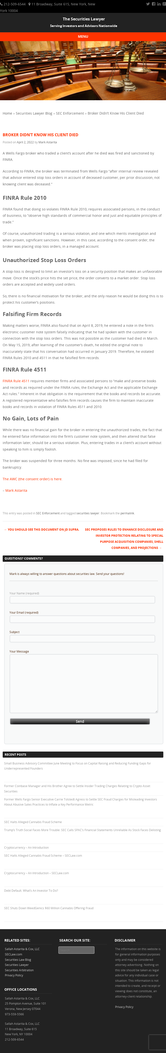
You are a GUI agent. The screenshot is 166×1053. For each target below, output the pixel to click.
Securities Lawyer (17, 965)
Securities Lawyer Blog (34, 113)
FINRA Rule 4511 (16, 381)
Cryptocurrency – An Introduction (26, 847)
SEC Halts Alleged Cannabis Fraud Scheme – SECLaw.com (43, 855)
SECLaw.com (13, 954)
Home (7, 113)
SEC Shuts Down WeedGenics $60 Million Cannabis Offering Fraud (48, 908)
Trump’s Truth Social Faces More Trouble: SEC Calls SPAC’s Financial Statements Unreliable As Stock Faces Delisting (82, 830)
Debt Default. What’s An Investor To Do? (31, 890)
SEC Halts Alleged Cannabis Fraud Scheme (33, 822)
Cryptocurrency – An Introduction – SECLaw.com (36, 873)
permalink (127, 513)
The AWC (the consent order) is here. (33, 479)
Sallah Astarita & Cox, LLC (22, 949)
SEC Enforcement (70, 113)
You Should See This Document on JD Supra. (41, 529)
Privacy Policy (14, 975)
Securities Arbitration (19, 970)
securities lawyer (87, 513)
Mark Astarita (47, 142)
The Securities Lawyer (84, 19)
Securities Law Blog (18, 960)
